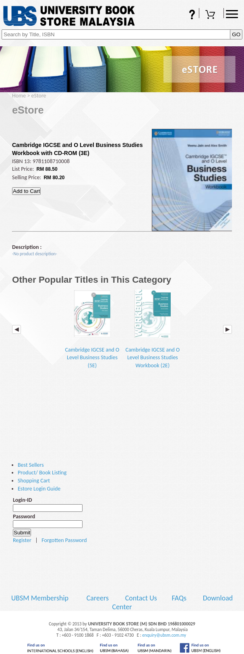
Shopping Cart (211, 15)
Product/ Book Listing (42, 472)
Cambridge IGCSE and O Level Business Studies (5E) (92, 329)
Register (22, 540)
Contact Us (142, 598)
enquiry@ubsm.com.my (164, 635)
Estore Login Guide (39, 488)
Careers (98, 598)
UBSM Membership (40, 598)
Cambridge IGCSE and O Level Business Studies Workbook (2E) (152, 329)
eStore (38, 95)
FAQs (187, 15)
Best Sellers (31, 465)
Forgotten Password (64, 540)
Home (19, 95)
